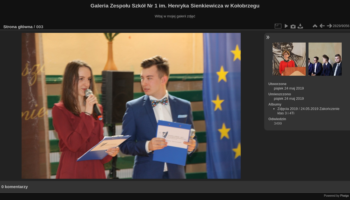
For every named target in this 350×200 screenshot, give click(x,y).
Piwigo (344, 195)
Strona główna (18, 26)
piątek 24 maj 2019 (289, 88)
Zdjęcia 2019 (288, 109)
